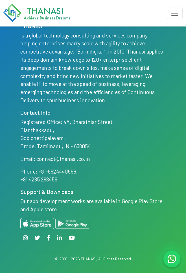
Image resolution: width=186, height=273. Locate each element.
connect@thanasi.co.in (63, 159)
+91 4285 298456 (38, 179)
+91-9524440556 (57, 171)
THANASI (88, 258)
